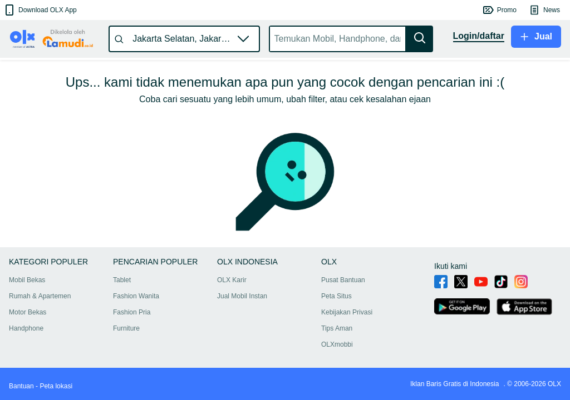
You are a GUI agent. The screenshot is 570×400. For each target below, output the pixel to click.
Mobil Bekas (27, 280)
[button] (40, 10)
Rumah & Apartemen (40, 296)
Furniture (126, 328)
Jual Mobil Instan (242, 296)
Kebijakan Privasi (346, 312)
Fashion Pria (131, 312)
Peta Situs (336, 296)
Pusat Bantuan (343, 280)
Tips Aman (336, 328)
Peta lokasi (56, 386)
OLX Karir (232, 280)
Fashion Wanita (136, 296)
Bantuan (21, 386)
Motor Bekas (27, 312)
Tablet (122, 280)
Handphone (26, 328)
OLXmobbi (337, 344)
